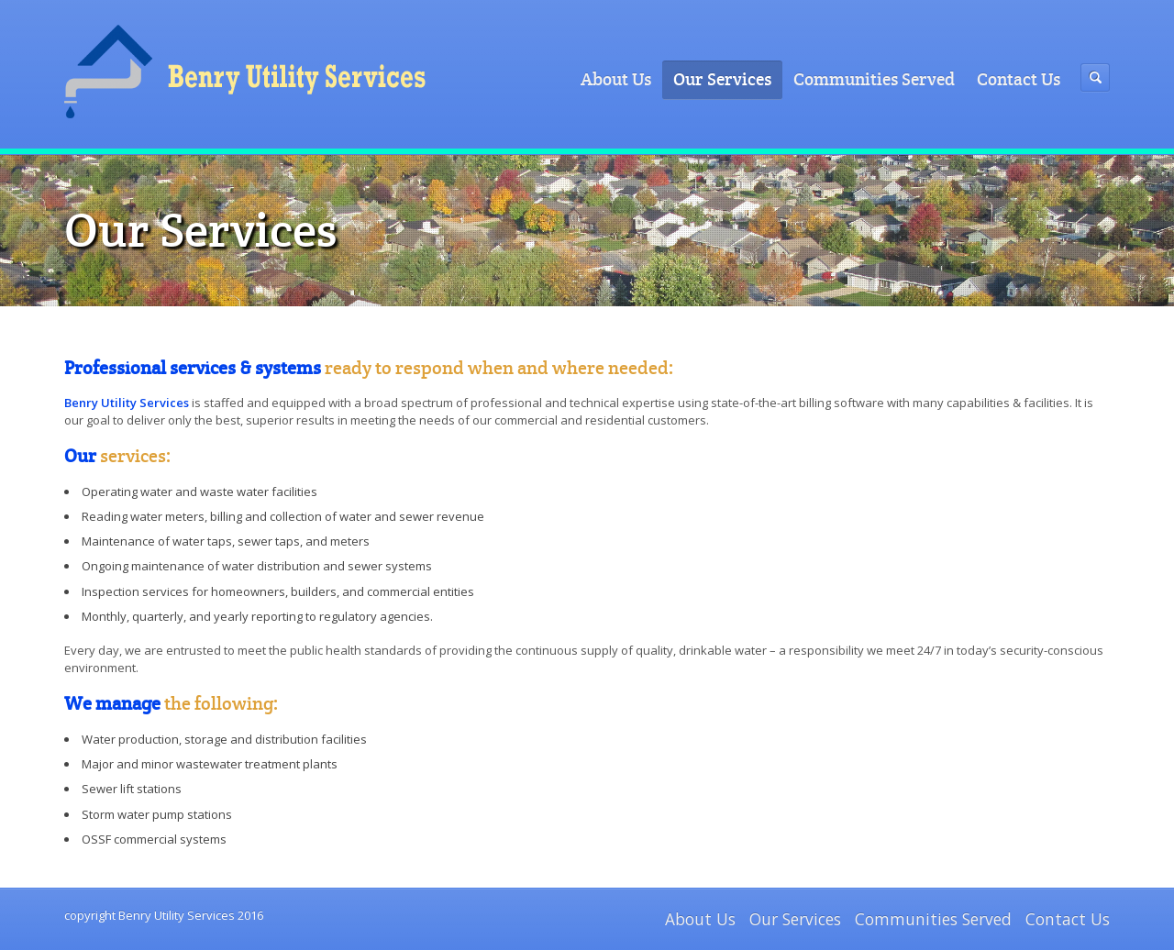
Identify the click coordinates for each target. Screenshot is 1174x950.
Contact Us (1018, 79)
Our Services (722, 79)
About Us (616, 79)
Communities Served (874, 79)
